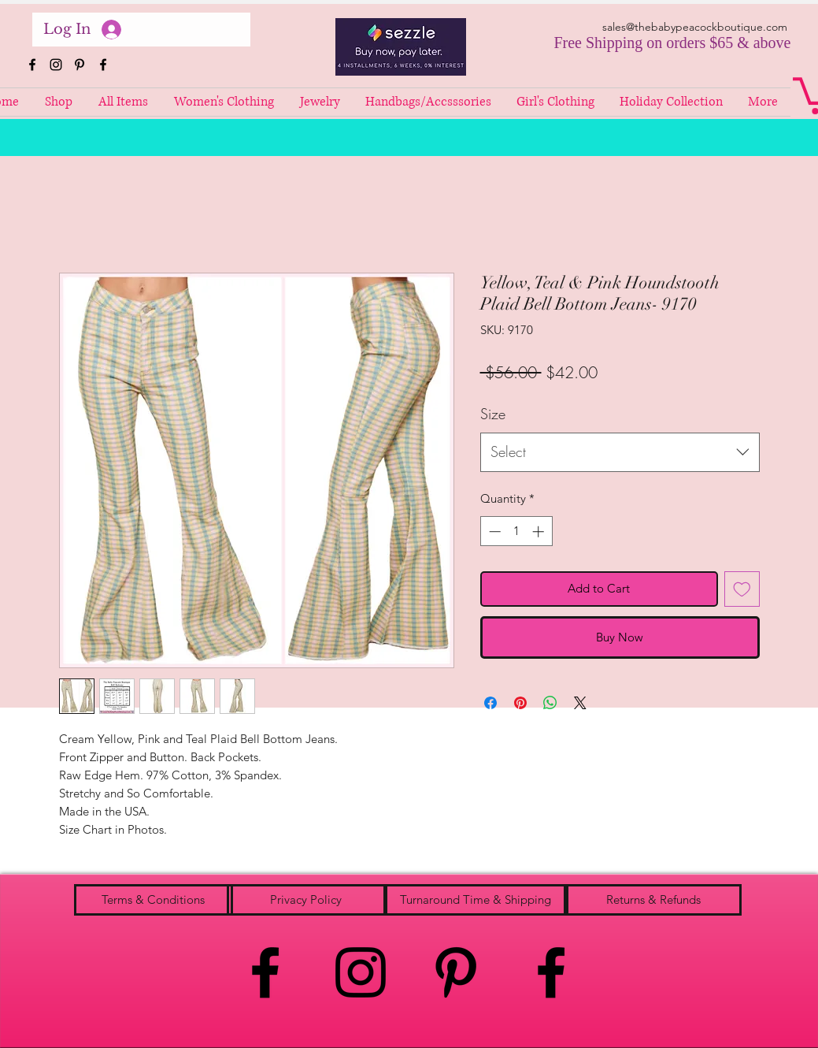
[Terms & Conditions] (153, 900)
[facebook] (32, 64)
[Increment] (539, 531)
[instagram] (56, 64)
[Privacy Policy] (306, 900)
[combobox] (620, 452)
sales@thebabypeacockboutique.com (694, 27)
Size (492, 413)
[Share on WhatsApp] (550, 702)
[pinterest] (79, 64)
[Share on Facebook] (490, 702)
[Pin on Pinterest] (520, 702)
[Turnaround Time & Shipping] (475, 900)
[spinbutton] (516, 531)
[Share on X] (580, 702)
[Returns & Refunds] (654, 900)
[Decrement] (493, 531)
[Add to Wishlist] (742, 589)
